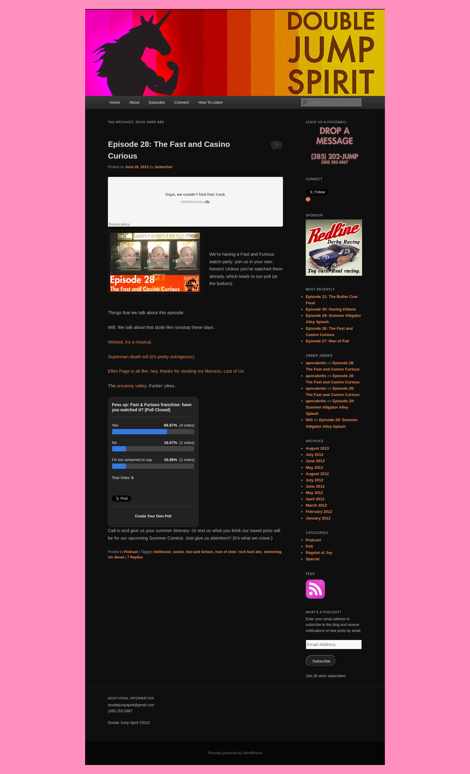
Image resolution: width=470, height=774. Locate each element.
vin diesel (116, 557)
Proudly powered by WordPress (235, 753)
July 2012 (314, 480)
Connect (181, 102)
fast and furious (199, 552)
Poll (309, 546)
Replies (135, 557)
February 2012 (319, 511)
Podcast (131, 552)
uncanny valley (131, 385)
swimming (272, 552)
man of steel (225, 552)
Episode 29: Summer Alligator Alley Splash (330, 407)
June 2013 (315, 461)
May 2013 (314, 467)
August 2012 (317, 474)
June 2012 (315, 486)
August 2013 (317, 448)
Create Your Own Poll (153, 516)
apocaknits (316, 363)
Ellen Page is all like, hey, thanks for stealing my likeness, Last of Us (176, 371)
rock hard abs (250, 552)
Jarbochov (163, 167)
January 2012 (318, 518)
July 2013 (314, 454)
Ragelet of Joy (319, 552)
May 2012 (314, 492)
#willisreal (162, 552)
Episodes (157, 102)
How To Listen (210, 102)
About (134, 102)
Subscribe (321, 661)
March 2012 (316, 505)
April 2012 (315, 499)
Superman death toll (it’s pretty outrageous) (151, 356)
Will (309, 420)
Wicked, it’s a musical (129, 341)
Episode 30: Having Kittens (331, 309)
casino (178, 552)
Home (114, 102)
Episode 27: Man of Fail (327, 341)
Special (313, 559)
